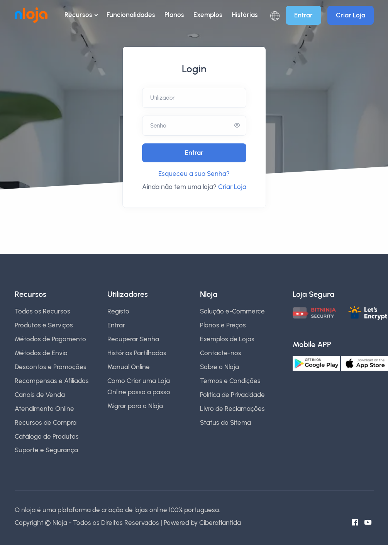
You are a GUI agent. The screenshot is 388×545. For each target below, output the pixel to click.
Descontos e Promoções (50, 367)
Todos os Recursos (42, 311)
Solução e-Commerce (232, 311)
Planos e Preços (223, 325)
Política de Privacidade (232, 395)
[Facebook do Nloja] (357, 523)
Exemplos (207, 15)
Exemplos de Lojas (227, 339)
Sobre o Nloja (219, 367)
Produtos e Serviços (44, 325)
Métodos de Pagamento (50, 339)
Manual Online (128, 367)
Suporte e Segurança (46, 450)
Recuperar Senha (133, 339)
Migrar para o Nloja (135, 406)
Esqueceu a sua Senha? (194, 173)
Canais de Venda (40, 395)
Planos (174, 15)
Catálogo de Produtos (47, 436)
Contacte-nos (220, 353)
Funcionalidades (131, 15)
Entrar (303, 15)
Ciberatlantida (220, 522)
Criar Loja (350, 15)
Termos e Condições (230, 381)
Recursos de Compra (45, 422)
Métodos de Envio (41, 353)
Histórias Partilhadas (136, 353)
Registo (118, 311)
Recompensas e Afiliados (52, 381)
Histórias (245, 15)
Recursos (78, 15)
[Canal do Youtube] (370, 523)
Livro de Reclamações (232, 408)
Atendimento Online (44, 408)
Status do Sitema (225, 422)
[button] (275, 15)
